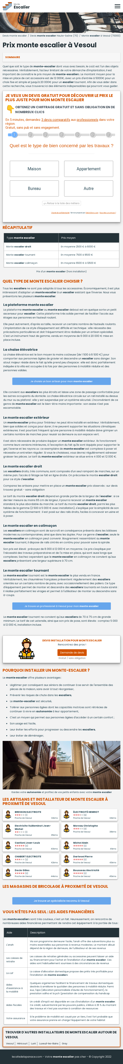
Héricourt (22, 1043)
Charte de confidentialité (60, 213)
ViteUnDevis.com (92, 213)
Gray (64, 1043)
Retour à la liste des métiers (61, 203)
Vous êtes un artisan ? (108, 213)
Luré (33, 1043)
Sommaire (12, 57)
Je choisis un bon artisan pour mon (61, 381)
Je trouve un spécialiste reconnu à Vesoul (61, 901)
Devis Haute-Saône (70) (54, 35)
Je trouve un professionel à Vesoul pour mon (61, 606)
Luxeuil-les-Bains (48, 1043)
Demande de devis (72, 652)
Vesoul (10, 1043)
